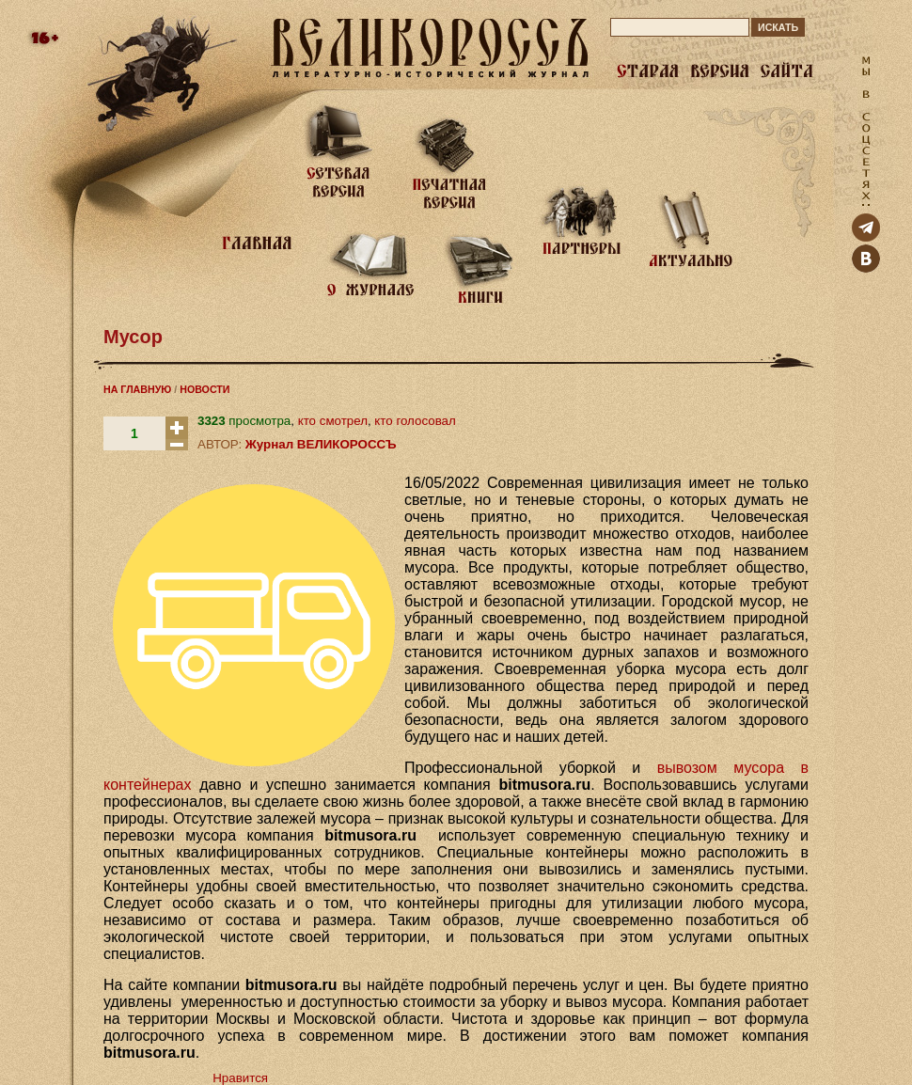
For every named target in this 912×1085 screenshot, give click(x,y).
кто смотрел (333, 421)
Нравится (240, 1078)
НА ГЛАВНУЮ (137, 389)
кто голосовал (414, 421)
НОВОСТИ (204, 389)
